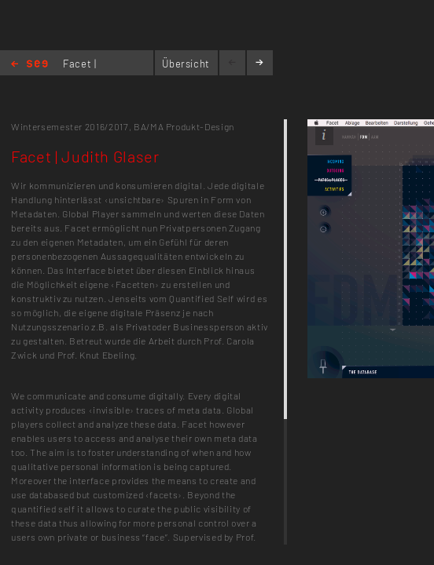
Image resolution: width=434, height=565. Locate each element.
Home (29, 64)
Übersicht (186, 63)
